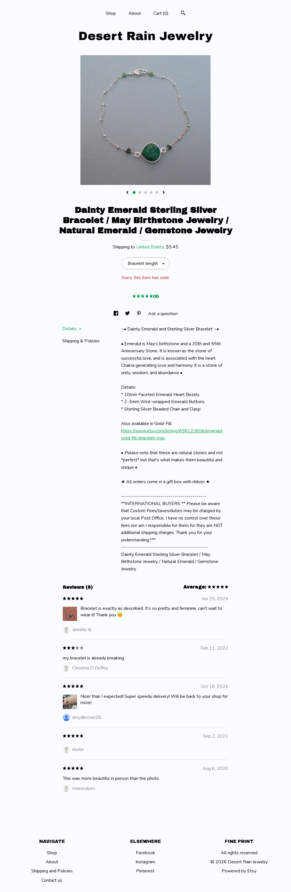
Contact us (51, 880)
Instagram (145, 862)
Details (71, 329)
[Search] (183, 14)
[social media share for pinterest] (139, 314)
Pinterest (145, 871)
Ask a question (163, 314)
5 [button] (156, 192)
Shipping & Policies (81, 341)
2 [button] (139, 192)
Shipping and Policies (52, 871)
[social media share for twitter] (128, 314)
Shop (111, 13)
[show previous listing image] (127, 193)
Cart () (161, 13)
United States (150, 247)
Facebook (145, 853)
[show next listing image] (163, 193)
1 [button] (134, 192)
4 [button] (151, 192)
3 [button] (145, 192)
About (134, 13)
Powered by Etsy (239, 871)
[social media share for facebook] (116, 314)
